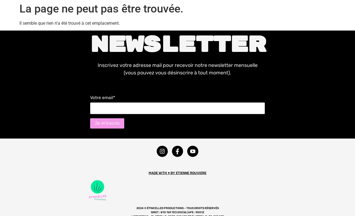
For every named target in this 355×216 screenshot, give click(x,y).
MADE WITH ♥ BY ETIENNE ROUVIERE (177, 173)
